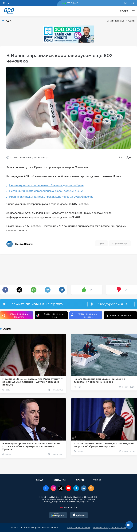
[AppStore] (79, 515)
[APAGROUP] (68, 507)
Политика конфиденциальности (109, 527)
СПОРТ (124, 11)
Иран (101, 243)
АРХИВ (80, 480)
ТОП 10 (97, 480)
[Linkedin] (83, 488)
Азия (131, 20)
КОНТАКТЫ (59, 480)
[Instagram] (53, 488)
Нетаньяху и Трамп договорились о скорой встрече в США (46, 191)
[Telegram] (76, 488)
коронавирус (119, 243)
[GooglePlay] (58, 515)
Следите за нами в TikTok (49, 315)
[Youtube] (68, 488)
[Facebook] (46, 488)
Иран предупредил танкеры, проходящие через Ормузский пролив (51, 196)
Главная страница (115, 21)
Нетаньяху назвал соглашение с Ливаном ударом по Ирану (46, 185)
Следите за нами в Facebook (84, 315)
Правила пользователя (78, 527)
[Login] (132, 3)
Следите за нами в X (118, 315)
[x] (61, 488)
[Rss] (91, 488)
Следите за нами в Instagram (15, 315)
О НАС (39, 480)
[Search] (125, 3)
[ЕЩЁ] (132, 11)
